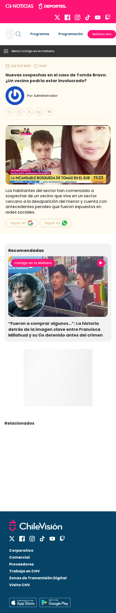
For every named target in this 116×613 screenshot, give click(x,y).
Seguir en (21, 223)
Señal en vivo (101, 34)
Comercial (19, 557)
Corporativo (21, 550)
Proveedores (21, 564)
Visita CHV (19, 585)
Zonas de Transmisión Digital (38, 578)
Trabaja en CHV (24, 571)
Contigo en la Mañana (33, 263)
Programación (70, 34)
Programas (39, 34)
